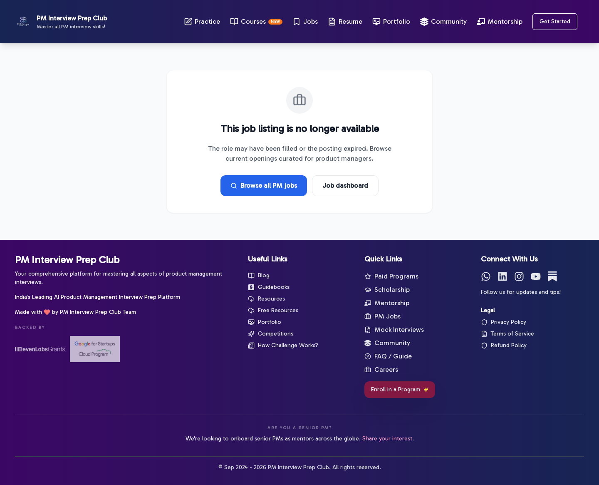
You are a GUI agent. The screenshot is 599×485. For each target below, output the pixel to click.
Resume (345, 21)
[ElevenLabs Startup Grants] (40, 349)
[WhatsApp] (486, 276)
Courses (256, 21)
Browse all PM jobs (263, 185)
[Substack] (552, 276)
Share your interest (387, 438)
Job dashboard (345, 185)
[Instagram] (519, 276)
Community (443, 21)
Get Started (555, 21)
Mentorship (499, 21)
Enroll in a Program (399, 389)
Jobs (305, 21)
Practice (202, 21)
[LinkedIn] (502, 276)
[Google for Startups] (95, 349)
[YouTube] (536, 276)
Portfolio (391, 21)
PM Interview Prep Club (67, 260)
